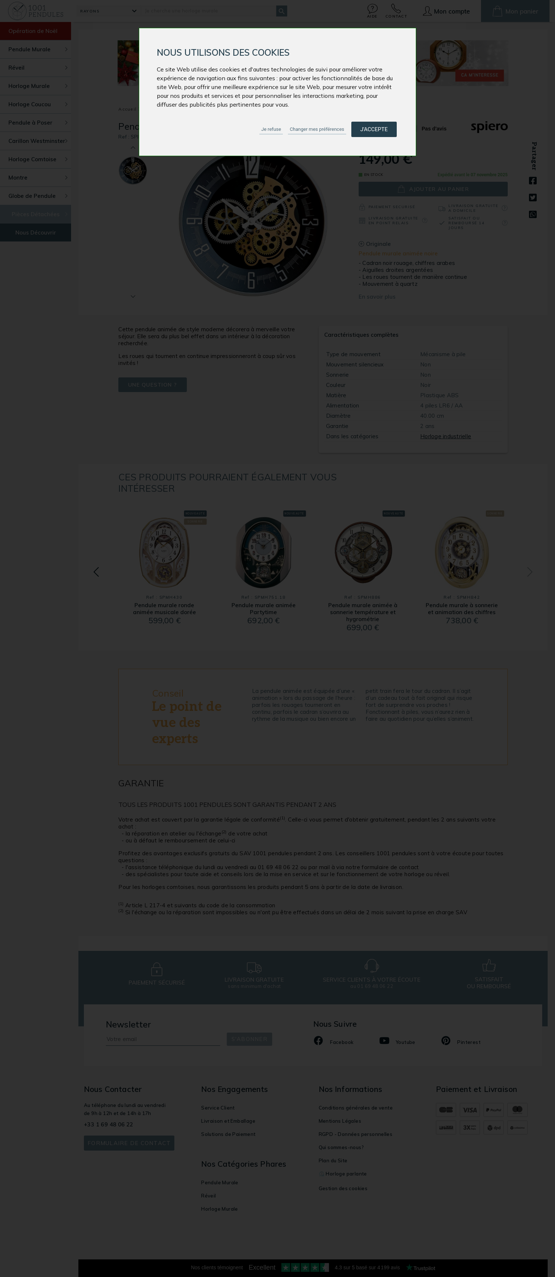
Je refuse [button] (271, 129)
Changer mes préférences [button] (317, 129)
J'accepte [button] (374, 129)
